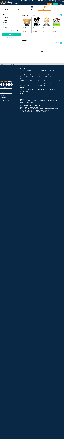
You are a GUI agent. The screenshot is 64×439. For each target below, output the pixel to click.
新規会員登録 (29, 71)
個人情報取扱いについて (52, 101)
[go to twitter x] (1, 85)
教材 (6, 27)
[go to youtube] (6, 85)
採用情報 (22, 103)
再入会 (61, 4)
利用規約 (36, 101)
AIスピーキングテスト (37, 84)
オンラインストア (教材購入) (41, 81)
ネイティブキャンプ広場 (24, 86)
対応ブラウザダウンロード (37, 77)
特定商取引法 (42, 101)
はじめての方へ (23, 75)
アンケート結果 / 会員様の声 (35, 96)
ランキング (22, 90)
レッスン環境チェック (35, 83)
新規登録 (49, 4)
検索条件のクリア (11, 37)
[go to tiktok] (11, 85)
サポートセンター (35, 98)
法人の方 (2, 96)
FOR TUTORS (52, 71)
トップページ (22, 71)
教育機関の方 (3, 98)
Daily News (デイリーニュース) (47, 83)
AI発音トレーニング (47, 84)
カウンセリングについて (54, 90)
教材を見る (22, 81)
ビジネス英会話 (3, 93)
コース (6, 24)
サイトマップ (22, 101)
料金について (50, 75)
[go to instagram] (9, 85)
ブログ (32, 86)
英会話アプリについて (48, 77)
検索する (11, 34)
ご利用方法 (30, 75)
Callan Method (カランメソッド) (54, 81)
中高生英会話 (3, 91)
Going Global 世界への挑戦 (48, 96)
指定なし (6, 17)
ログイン (55, 4)
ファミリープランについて (25, 77)
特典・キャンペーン (23, 96)
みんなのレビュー (30, 90)
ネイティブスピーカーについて (41, 90)
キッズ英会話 (3, 88)
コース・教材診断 (30, 81)
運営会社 (29, 101)
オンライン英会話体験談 (24, 98)
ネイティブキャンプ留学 (59, 1)
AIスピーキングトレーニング (25, 84)
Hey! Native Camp (56, 84)
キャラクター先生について (25, 92)
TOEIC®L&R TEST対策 (24, 83)
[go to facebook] (4, 85)
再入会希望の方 (43, 71)
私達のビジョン (30, 103)
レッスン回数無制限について (40, 75)
